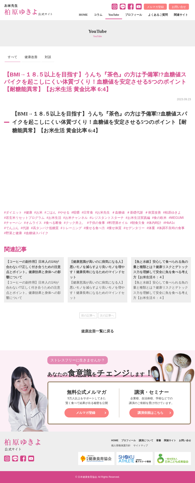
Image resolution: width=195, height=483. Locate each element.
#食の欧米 (159, 217)
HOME (83, 14)
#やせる (63, 212)
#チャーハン (13, 222)
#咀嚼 (76, 212)
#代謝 (25, 228)
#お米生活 (54, 217)
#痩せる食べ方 (94, 228)
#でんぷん (11, 228)
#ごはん (50, 212)
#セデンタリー (134, 228)
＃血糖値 (118, 212)
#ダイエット (13, 212)
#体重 (151, 228)
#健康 (28, 212)
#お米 (38, 212)
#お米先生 (102, 212)
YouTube (113, 14)
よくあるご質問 (158, 14)
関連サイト (181, 14)
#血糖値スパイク (36, 233)
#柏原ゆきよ (172, 212)
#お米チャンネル (75, 217)
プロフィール (133, 14)
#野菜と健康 (13, 233)
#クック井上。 (74, 222)
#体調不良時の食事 (171, 228)
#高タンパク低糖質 (45, 228)
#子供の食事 (96, 222)
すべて (12, 57)
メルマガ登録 (155, 6)
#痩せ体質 (114, 228)
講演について (146, 440)
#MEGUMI (176, 217)
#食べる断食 (53, 222)
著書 (158, 440)
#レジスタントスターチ (107, 217)
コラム (98, 14)
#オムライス (33, 222)
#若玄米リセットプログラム (24, 217)
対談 (48, 57)
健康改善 (31, 57)
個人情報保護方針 (121, 445)
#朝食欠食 (137, 222)
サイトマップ (140, 445)
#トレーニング (71, 228)
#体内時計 (154, 222)
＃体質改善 (153, 212)
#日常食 (87, 212)
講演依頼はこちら (150, 412)
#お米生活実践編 (138, 217)
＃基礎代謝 (135, 212)
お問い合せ (179, 6)
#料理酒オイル (117, 222)
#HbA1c (169, 222)
